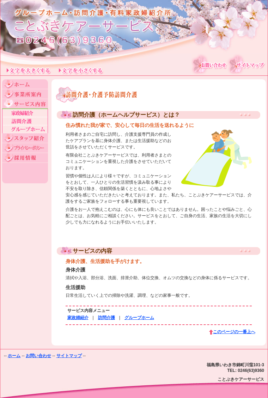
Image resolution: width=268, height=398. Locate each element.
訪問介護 (106, 317)
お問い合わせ (38, 355)
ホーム (14, 355)
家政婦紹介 (78, 317)
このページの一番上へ (234, 331)
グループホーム (139, 317)
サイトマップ (69, 355)
